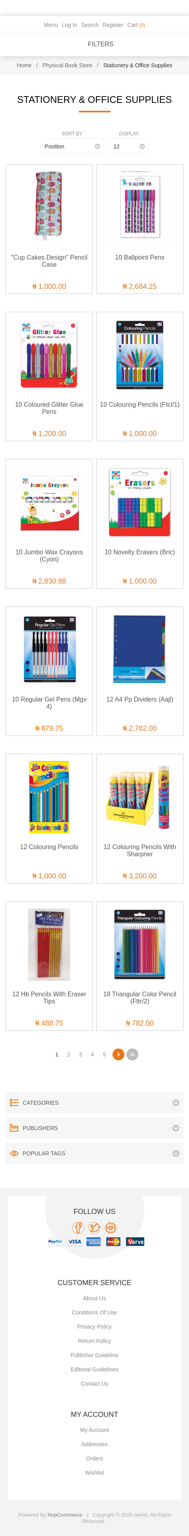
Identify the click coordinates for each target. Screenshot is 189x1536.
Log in (69, 25)
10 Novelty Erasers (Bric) (140, 552)
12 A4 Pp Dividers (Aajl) (139, 699)
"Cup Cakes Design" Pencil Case (49, 261)
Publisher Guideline (94, 1355)
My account (94, 1430)
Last (132, 1054)
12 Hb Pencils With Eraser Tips (49, 998)
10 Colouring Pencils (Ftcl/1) (139, 404)
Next (118, 1054)
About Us (94, 1298)
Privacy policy (94, 1327)
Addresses (94, 1444)
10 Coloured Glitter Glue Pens (49, 408)
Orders (94, 1458)
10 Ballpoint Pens (140, 257)
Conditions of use (94, 1312)
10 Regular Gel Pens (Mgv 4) (49, 703)
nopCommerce (65, 1515)
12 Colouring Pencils (49, 847)
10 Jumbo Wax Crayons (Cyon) (49, 556)
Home (24, 65)
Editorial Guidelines (94, 1369)
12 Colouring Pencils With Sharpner (139, 850)
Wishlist (94, 1473)
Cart (136, 25)
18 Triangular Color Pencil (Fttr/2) (139, 998)
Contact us (94, 1384)
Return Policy (94, 1341)
